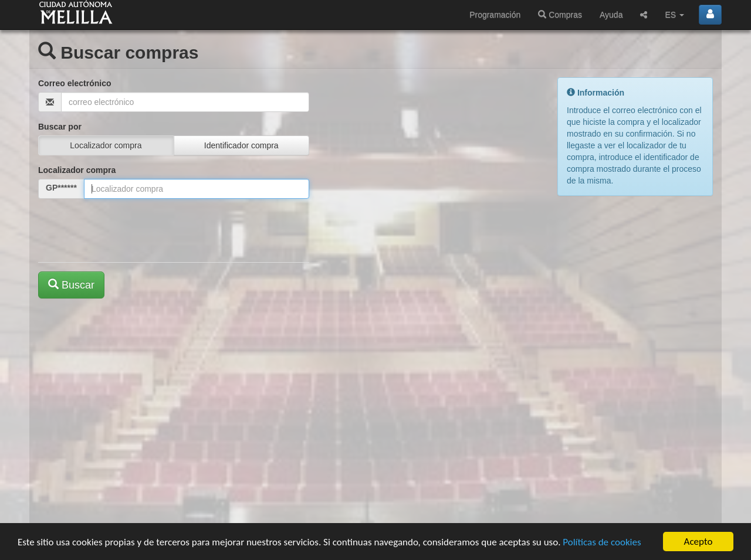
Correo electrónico (74, 83)
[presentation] (127, 230)
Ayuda (611, 14)
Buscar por (60, 126)
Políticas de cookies (602, 542)
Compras (560, 14)
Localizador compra (77, 170)
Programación (494, 14)
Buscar (71, 285)
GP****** (61, 188)
